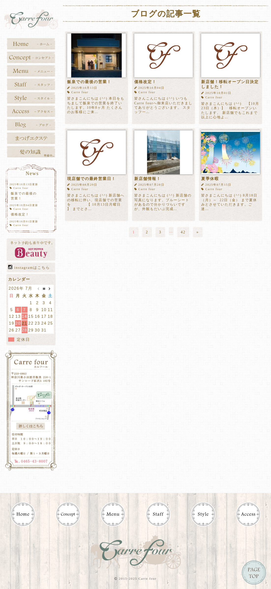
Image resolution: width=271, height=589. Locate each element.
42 (183, 232)
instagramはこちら (29, 267)
